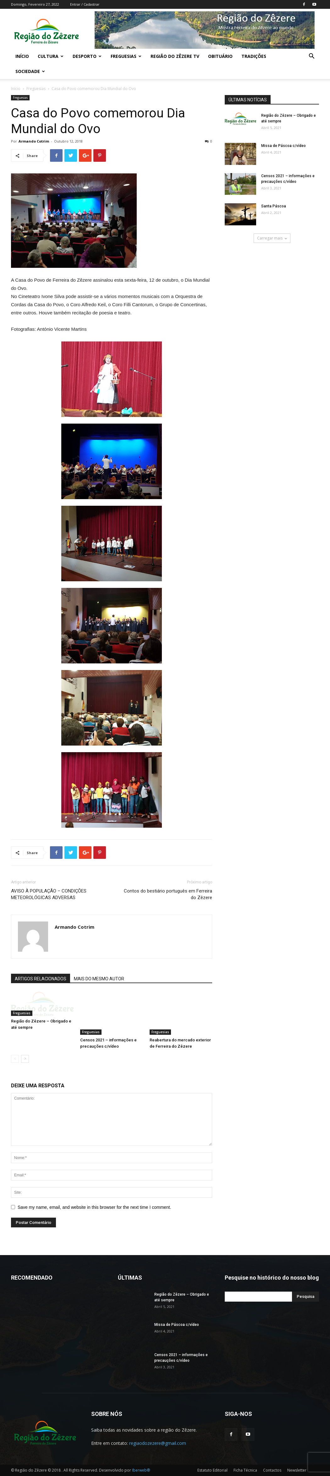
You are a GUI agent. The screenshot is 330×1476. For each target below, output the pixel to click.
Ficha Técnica (245, 1470)
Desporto (87, 56)
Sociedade (30, 71)
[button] (311, 57)
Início (22, 56)
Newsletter (296, 1470)
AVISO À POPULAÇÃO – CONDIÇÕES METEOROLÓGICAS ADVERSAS (48, 894)
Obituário (220, 56)
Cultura (50, 56)
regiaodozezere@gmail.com (157, 1443)
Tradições (253, 56)
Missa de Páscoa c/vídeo (283, 146)
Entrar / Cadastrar (85, 4)
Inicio (15, 88)
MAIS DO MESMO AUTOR (99, 978)
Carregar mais (272, 238)
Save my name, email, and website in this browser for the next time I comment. (94, 1207)
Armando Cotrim (34, 141)
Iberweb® (141, 1470)
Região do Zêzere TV (175, 56)
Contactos (272, 1470)
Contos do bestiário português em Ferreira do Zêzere (168, 894)
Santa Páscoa (273, 206)
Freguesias (126, 56)
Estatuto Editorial (212, 1470)
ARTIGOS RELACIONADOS (40, 978)
